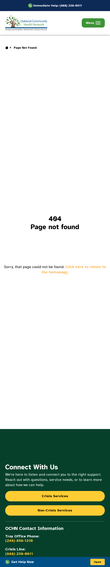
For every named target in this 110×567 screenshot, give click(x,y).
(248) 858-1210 (19, 540)
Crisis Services (55, 496)
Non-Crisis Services (55, 510)
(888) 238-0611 (19, 554)
